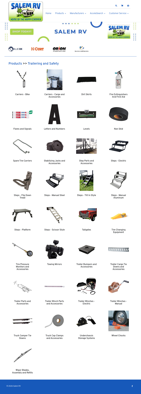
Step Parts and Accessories (86, 162)
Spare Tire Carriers (22, 161)
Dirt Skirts (86, 94)
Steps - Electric (118, 161)
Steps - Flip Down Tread (22, 196)
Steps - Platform (22, 230)
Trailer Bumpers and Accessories (86, 265)
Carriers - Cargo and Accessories (54, 95)
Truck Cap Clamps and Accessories (54, 337)
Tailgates (86, 230)
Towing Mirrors (54, 264)
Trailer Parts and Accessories (22, 302)
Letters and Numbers (54, 129)
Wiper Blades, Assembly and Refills (22, 371)
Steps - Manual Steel (54, 195)
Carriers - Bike (22, 94)
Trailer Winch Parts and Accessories (54, 302)
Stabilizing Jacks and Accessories (54, 162)
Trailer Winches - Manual (118, 302)
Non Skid (118, 129)
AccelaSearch (96, 13)
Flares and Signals (22, 129)
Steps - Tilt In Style (86, 195)
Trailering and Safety (43, 64)
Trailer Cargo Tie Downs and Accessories (118, 267)
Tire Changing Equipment (119, 231)
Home (48, 13)
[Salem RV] (26, 11)
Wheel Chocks (119, 335)
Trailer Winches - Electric (86, 302)
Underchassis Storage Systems (86, 337)
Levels (86, 129)
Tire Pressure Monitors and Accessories (22, 267)
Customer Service (117, 13)
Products (59, 13)
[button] (116, 6)
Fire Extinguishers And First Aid (118, 95)
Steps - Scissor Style (54, 230)
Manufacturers (77, 13)
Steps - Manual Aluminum (118, 196)
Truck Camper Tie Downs (22, 337)
